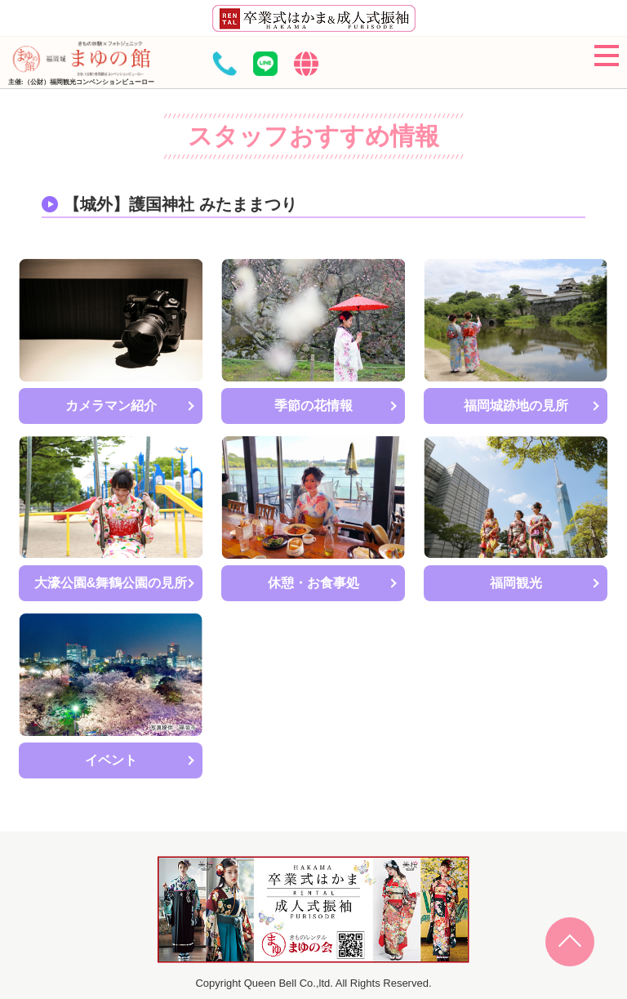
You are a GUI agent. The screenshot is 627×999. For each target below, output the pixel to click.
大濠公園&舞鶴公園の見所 (111, 583)
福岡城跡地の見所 (516, 406)
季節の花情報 (313, 406)
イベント (111, 760)
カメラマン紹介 (111, 406)
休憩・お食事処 (313, 583)
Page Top (569, 941)
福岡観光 (516, 583)
